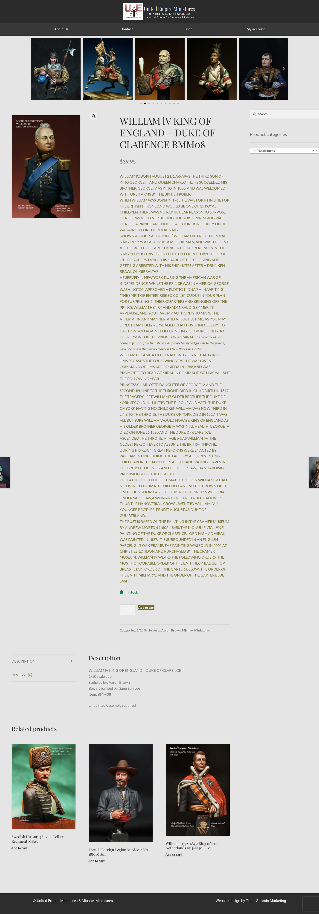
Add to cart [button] (19, 848)
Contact (127, 29)
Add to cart (146, 607)
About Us (61, 29)
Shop (190, 29)
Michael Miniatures (196, 630)
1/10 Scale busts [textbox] (283, 150)
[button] (35, 69)
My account (256, 29)
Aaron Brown (171, 630)
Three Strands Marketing (266, 901)
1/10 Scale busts (148, 630)
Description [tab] (23, 661)
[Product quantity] (127, 609)
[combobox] (284, 150)
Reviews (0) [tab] (22, 674)
